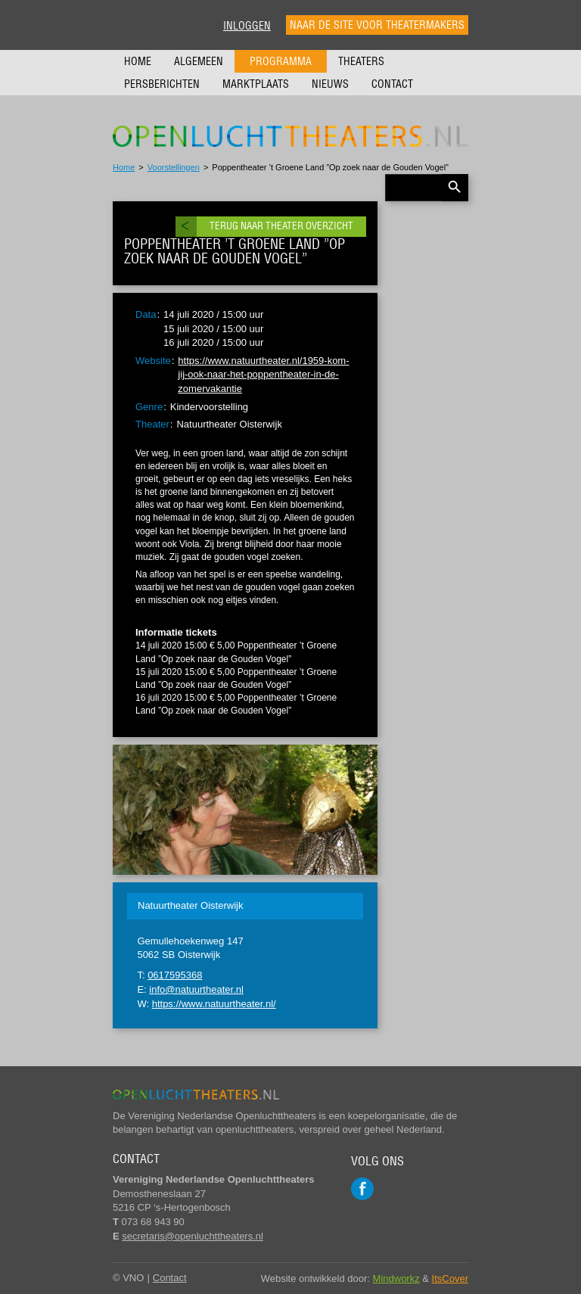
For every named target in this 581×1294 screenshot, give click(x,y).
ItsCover (450, 1278)
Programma (281, 61)
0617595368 (175, 975)
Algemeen (198, 61)
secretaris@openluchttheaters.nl (192, 1236)
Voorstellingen (174, 167)
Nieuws (330, 84)
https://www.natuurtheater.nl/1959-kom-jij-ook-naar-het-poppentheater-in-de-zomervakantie (263, 374)
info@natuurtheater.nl (196, 989)
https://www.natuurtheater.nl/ (214, 1003)
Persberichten (162, 84)
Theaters (361, 61)
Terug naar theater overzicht (281, 225)
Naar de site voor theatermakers (377, 25)
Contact (392, 84)
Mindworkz (396, 1278)
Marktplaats (255, 84)
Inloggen (247, 26)
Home (137, 61)
